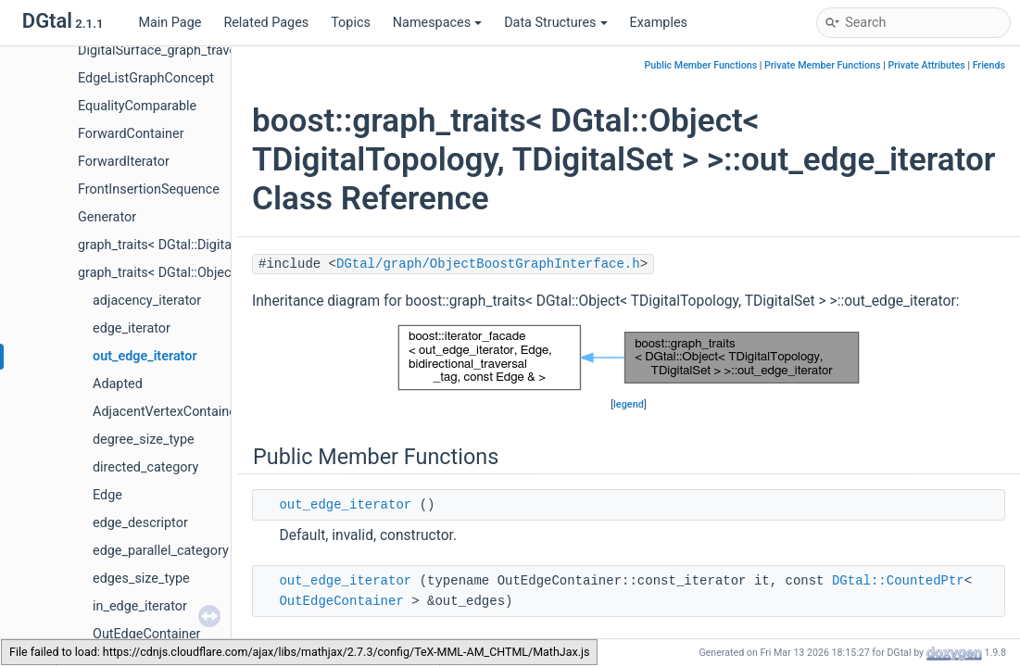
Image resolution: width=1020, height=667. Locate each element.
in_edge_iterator (140, 606)
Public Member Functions (700, 65)
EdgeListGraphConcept (146, 78)
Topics (351, 23)
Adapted (118, 384)
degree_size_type (144, 439)
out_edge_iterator (145, 356)
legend (628, 404)
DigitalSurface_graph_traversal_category (197, 50)
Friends (989, 65)
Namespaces (437, 23)
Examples (658, 23)
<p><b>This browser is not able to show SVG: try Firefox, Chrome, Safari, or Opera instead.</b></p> (628, 358)
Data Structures (555, 23)
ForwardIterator (124, 162)
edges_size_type (141, 578)
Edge (107, 495)
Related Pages (266, 23)
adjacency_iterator (147, 300)
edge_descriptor (140, 523)
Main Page (169, 23)
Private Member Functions (822, 65)
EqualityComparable (137, 106)
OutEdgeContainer (146, 634)
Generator (107, 217)
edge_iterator (131, 328)
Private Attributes (926, 65)
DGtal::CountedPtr (898, 580)
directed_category (145, 467)
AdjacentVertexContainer (167, 412)
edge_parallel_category (161, 551)
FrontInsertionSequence (149, 189)
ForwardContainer (131, 134)
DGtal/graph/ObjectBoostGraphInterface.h (488, 264)
